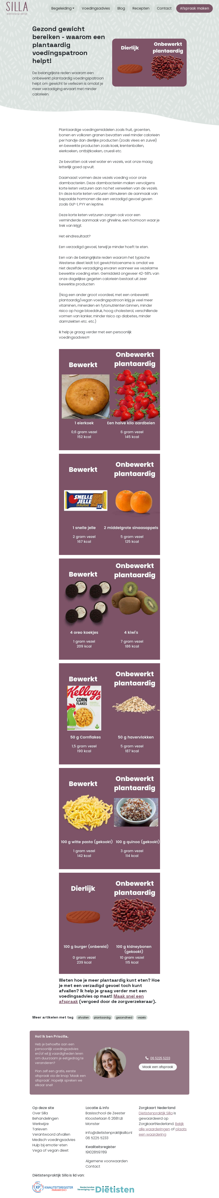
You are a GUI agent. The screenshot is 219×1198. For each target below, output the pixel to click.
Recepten (141, 8)
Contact (164, 8)
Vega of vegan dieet (50, 1150)
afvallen (83, 1017)
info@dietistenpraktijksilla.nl (109, 1132)
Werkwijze (40, 1123)
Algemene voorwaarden (107, 1161)
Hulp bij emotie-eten (49, 1145)
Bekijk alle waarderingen (161, 1126)
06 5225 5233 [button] (157, 1058)
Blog (121, 8)
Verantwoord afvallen (51, 1134)
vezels (142, 1017)
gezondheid (124, 1017)
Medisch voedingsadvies (53, 1139)
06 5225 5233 (97, 1138)
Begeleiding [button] (61, 8)
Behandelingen (45, 1118)
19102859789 (96, 1152)
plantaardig (102, 1017)
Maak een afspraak (158, 1067)
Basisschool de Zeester (105, 1113)
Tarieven (39, 1129)
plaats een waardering (163, 1132)
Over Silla (40, 1113)
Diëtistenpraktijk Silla (156, 1113)
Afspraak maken (194, 8)
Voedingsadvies (96, 8)
